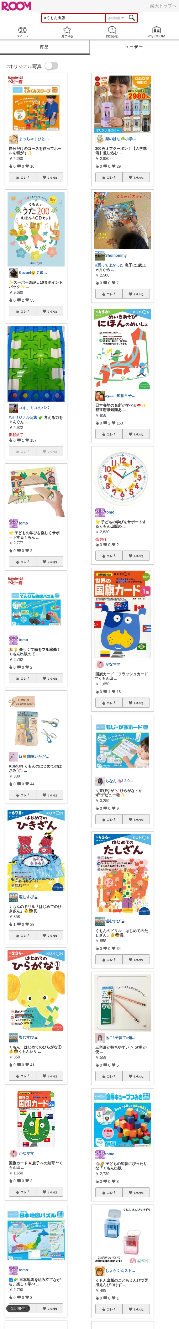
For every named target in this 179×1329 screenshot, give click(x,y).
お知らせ (112, 32)
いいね (52, 177)
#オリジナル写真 (23, 417)
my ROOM (156, 32)
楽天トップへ (163, 5)
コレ (25, 177)
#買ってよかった (109, 265)
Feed (22, 32)
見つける (67, 32)
